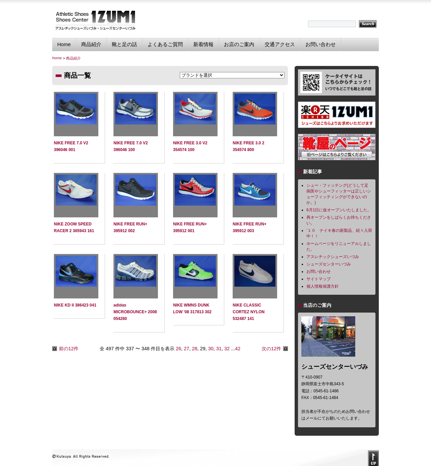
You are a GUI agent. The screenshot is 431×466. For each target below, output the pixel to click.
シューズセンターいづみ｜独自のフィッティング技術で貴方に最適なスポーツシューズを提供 (95, 20)
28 (194, 348)
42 (237, 348)
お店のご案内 (239, 44)
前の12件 (68, 348)
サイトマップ (318, 279)
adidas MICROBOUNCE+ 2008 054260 (135, 312)
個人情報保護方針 (322, 286)
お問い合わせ (320, 44)
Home (64, 44)
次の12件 (271, 348)
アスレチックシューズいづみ (332, 256)
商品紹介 (91, 44)
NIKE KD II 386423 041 (75, 305)
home (57, 58)
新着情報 (203, 44)
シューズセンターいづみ (328, 264)
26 (178, 348)
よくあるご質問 (165, 44)
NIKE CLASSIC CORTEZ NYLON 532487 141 (249, 312)
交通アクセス (280, 44)
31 (219, 348)
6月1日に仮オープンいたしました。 (338, 210)
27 (186, 348)
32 (227, 348)
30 (210, 348)
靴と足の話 (124, 44)
